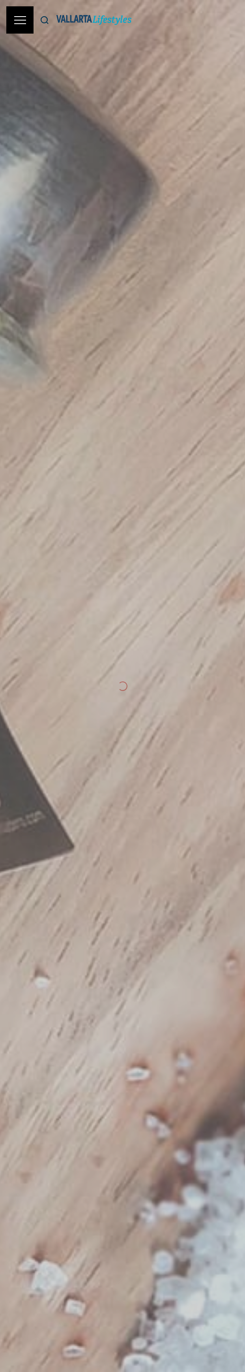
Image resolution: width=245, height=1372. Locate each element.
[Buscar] (44, 20)
